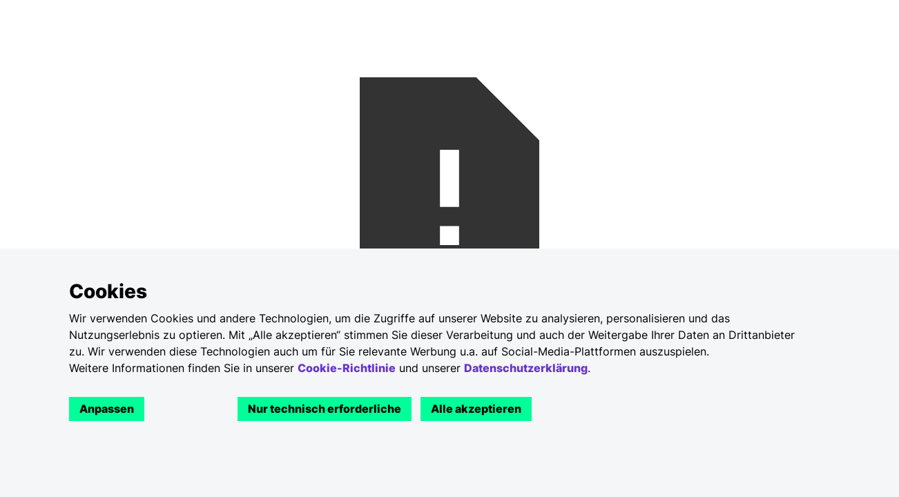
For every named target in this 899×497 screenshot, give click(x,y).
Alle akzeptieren (476, 409)
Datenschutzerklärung (526, 368)
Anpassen (106, 409)
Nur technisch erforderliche (324, 409)
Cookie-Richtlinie (347, 368)
